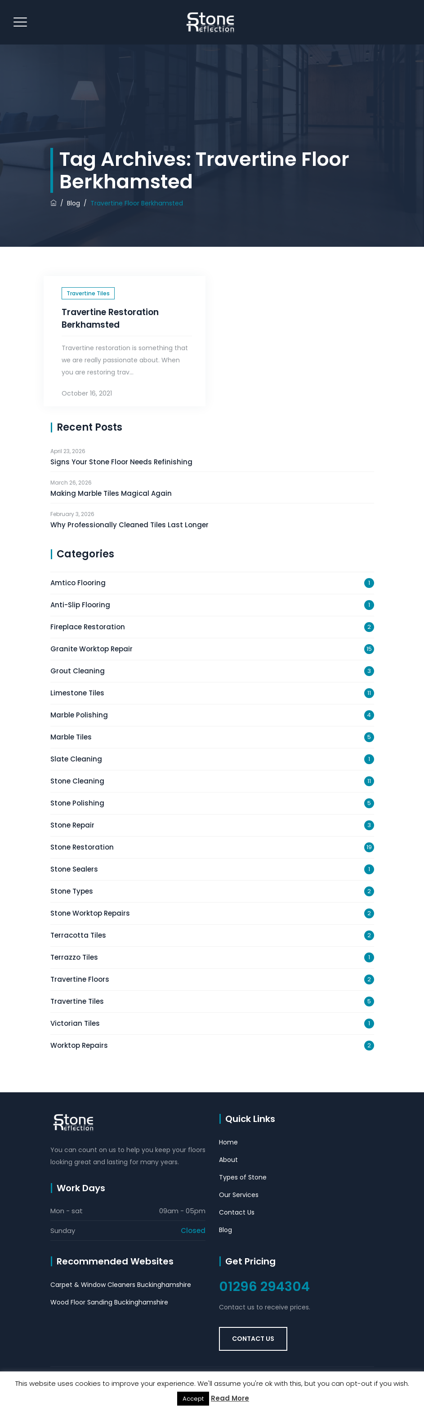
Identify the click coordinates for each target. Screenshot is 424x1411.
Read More (230, 1398)
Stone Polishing (77, 803)
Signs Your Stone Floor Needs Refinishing (121, 462)
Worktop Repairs (79, 1045)
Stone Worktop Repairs (90, 913)
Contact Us (236, 1212)
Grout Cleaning (77, 671)
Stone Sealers (74, 869)
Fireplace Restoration (87, 627)
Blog (225, 1229)
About (228, 1159)
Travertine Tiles (88, 293)
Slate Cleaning (76, 759)
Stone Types (71, 891)
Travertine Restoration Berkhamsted (110, 318)
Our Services (239, 1194)
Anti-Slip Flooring (80, 605)
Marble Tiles (71, 737)
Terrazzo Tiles (74, 957)
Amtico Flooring (78, 583)
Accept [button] (193, 1398)
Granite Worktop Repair (91, 649)
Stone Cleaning (77, 781)
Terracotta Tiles (78, 935)
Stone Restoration (82, 847)
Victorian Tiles (75, 1023)
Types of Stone (243, 1177)
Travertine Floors (79, 979)
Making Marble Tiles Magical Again (111, 493)
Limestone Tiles (77, 693)
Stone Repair (72, 825)
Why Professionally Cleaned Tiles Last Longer (129, 525)
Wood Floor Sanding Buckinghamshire (109, 1302)
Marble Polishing (79, 715)
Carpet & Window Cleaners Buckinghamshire (120, 1284)
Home (228, 1142)
